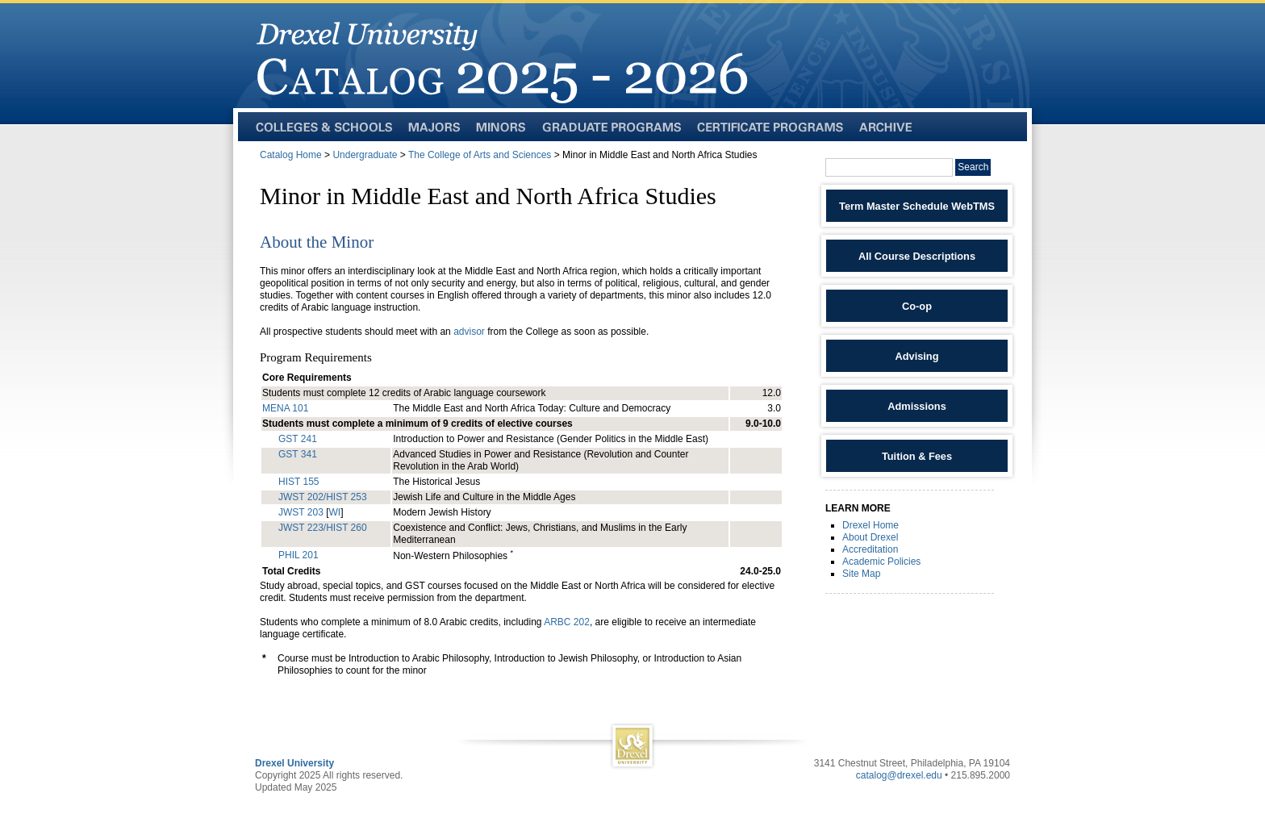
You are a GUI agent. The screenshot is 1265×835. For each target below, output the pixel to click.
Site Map (861, 573)
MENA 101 (285, 408)
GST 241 (297, 439)
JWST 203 (301, 512)
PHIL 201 (298, 555)
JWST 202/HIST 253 (322, 497)
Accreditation (870, 549)
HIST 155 (298, 481)
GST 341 (297, 454)
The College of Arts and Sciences (479, 155)
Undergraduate (364, 155)
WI (334, 512)
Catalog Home (291, 155)
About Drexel (870, 537)
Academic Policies (881, 561)
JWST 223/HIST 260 (322, 527)
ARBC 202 (567, 622)
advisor (470, 331)
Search (973, 167)
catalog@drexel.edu (899, 775)
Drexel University (294, 763)
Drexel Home (870, 525)
